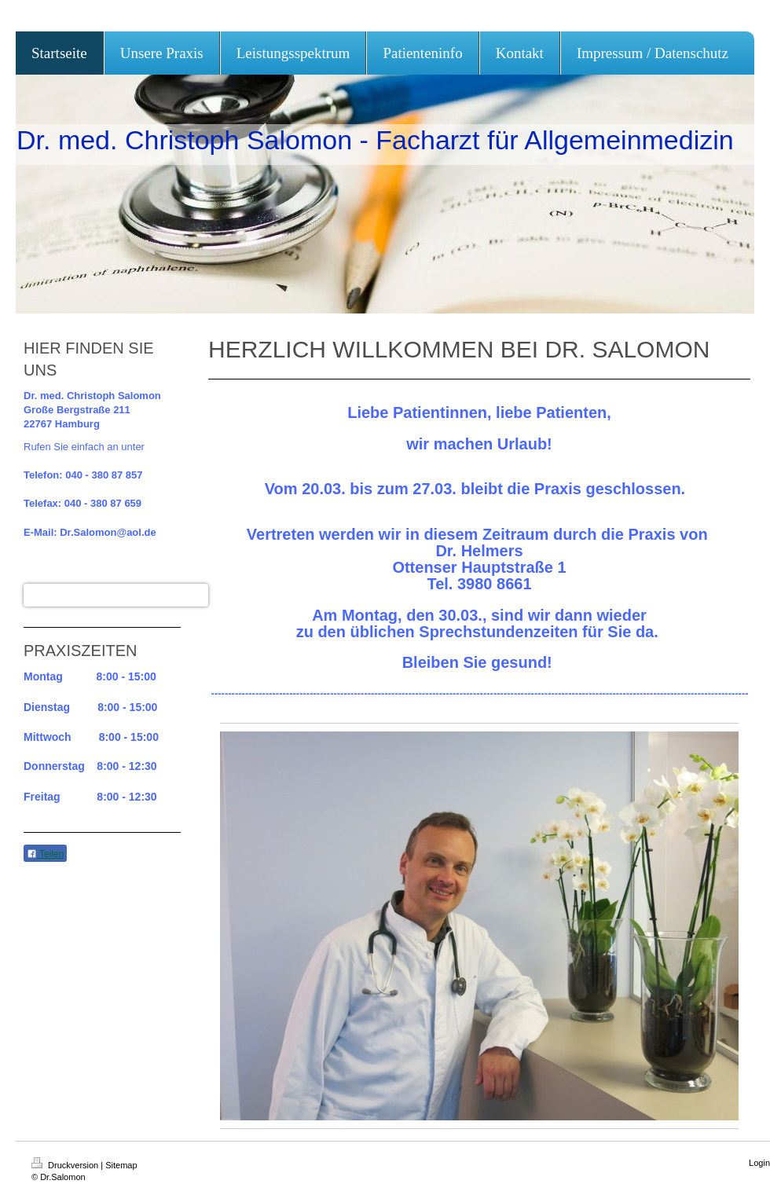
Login (759, 1163)
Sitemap (121, 1165)
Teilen (45, 854)
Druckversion (66, 1165)
